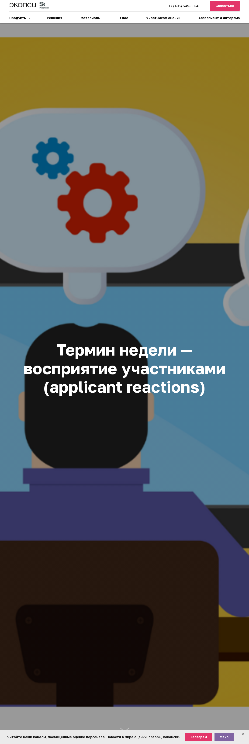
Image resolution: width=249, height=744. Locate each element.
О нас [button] (123, 18)
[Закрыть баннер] (243, 734)
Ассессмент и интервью (219, 18)
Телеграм (198, 737)
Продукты (18, 18)
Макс (224, 737)
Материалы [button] (90, 18)
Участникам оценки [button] (163, 18)
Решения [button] (54, 18)
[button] (225, 6)
